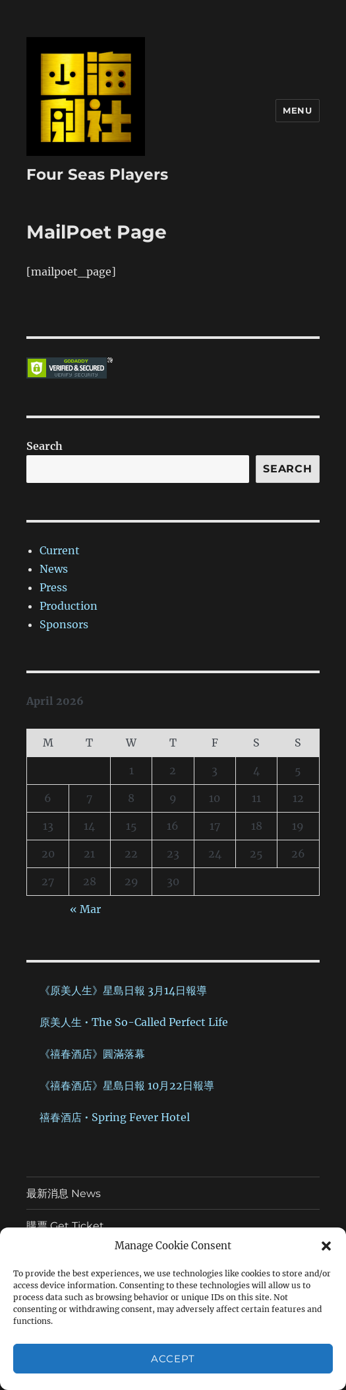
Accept (173, 1358)
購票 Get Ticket (65, 1226)
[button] (326, 1246)
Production (69, 605)
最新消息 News (63, 1193)
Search (44, 446)
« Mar (85, 909)
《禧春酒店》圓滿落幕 (92, 1053)
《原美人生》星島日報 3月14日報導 (123, 990)
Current (60, 550)
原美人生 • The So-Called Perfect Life (134, 1022)
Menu (297, 110)
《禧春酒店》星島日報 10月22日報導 (127, 1085)
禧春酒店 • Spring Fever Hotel (115, 1117)
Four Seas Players (97, 174)
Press (53, 587)
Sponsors (64, 624)
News (54, 568)
